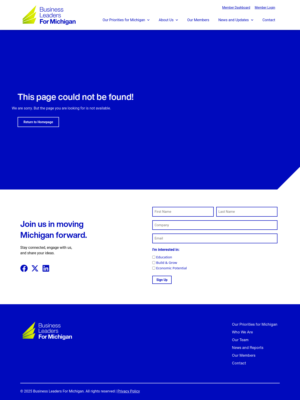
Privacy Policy (128, 391)
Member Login (265, 7)
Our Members (198, 20)
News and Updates (235, 19)
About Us (168, 19)
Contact (268, 20)
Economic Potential (171, 268)
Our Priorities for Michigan (126, 19)
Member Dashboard (236, 7)
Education (164, 257)
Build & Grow (166, 262)
